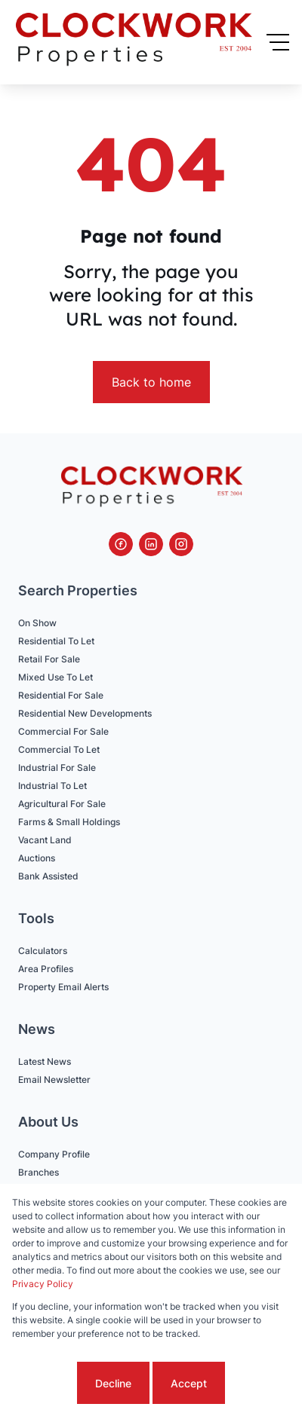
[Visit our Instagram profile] (181, 544)
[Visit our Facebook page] (121, 544)
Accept (189, 1383)
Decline (113, 1383)
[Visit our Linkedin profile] (151, 544)
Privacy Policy (42, 1283)
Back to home (151, 382)
